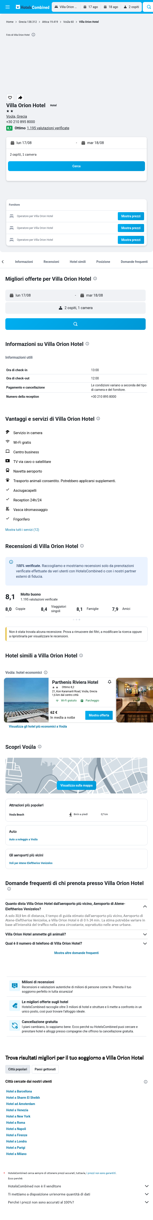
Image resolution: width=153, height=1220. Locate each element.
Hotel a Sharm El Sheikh (23, 1097)
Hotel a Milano (16, 1154)
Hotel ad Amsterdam (20, 1104)
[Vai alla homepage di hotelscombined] (32, 7)
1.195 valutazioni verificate (48, 128)
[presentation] (33, 35)
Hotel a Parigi (15, 1147)
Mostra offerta (99, 715)
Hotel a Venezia (17, 1110)
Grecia (22, 21)
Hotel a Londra (16, 1141)
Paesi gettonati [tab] (45, 1069)
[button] (7, 7)
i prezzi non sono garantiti (101, 1173)
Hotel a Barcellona (19, 1091)
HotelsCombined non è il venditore (78, 1186)
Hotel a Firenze (16, 1135)
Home (9, 21)
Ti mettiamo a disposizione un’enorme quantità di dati (78, 1194)
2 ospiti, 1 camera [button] (23, 154)
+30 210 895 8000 (20, 122)
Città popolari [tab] (17, 1069)
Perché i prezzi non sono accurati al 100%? (78, 1202)
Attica (45, 21)
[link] (38, 726)
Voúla (66, 21)
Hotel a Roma (15, 1122)
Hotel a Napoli (16, 1129)
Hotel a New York (18, 1116)
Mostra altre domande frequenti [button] (76, 953)
